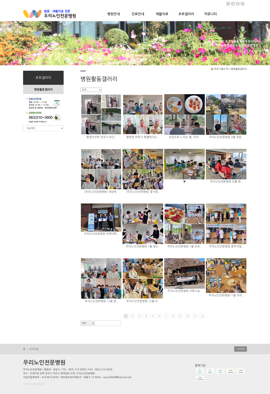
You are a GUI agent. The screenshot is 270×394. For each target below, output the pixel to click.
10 (187, 316)
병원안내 (113, 14)
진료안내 (137, 14)
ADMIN (240, 349)
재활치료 (162, 14)
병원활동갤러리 (43, 89)
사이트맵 (33, 349)
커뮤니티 (210, 14)
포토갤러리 (186, 14)
